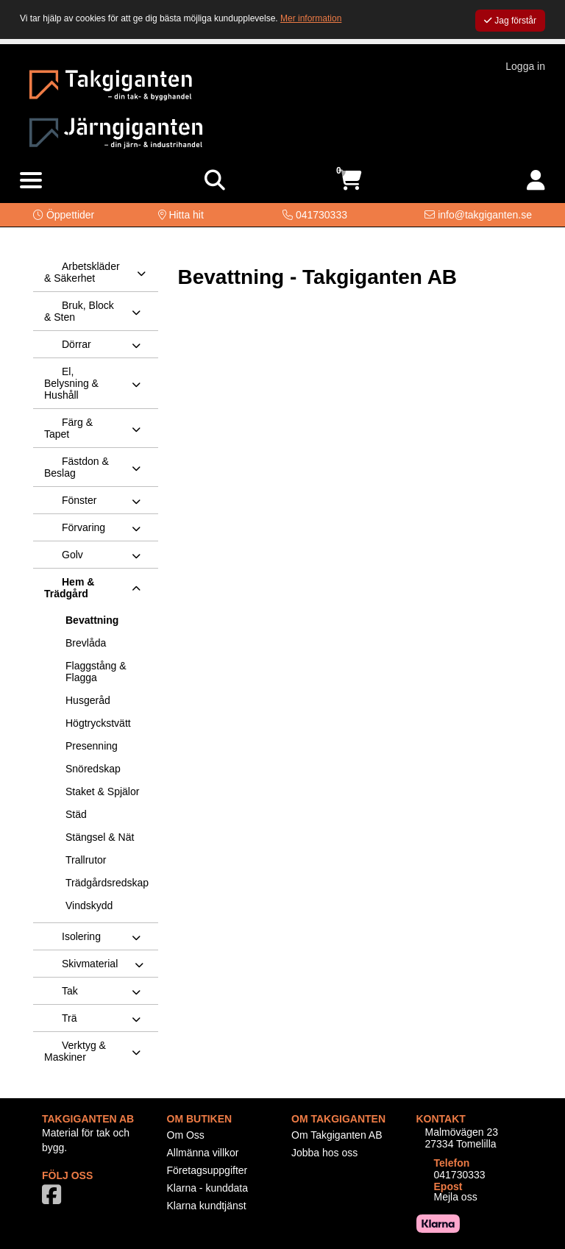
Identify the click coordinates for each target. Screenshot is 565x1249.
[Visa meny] (31, 181)
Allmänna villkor (203, 1153)
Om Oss (186, 1135)
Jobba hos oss (324, 1153)
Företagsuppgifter (207, 1170)
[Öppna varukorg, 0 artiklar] (350, 180)
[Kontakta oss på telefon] (314, 215)
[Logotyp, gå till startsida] (110, 83)
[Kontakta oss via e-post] (478, 215)
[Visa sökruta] (215, 180)
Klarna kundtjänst (206, 1205)
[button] (63, 215)
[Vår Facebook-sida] (54, 1199)
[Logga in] (536, 180)
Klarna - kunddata (208, 1188)
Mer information (310, 18)
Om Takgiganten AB (336, 1135)
